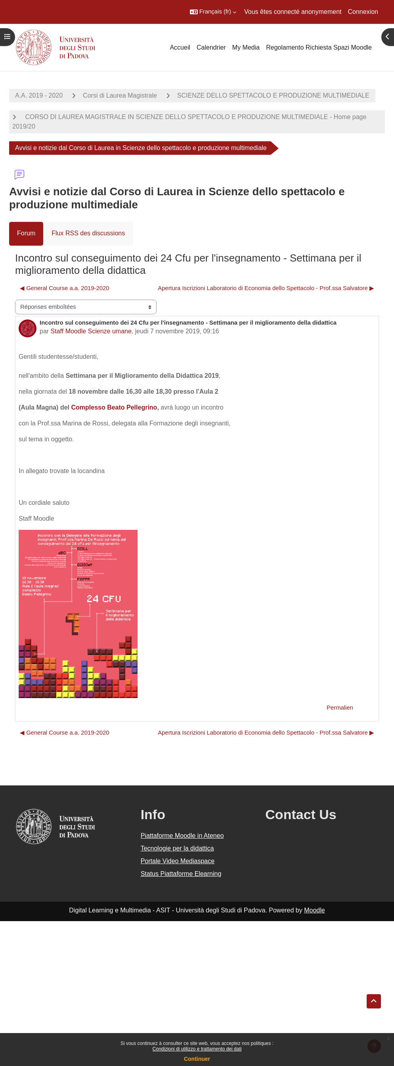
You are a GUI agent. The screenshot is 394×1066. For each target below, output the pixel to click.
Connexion (363, 11)
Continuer (197, 1059)
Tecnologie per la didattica (177, 848)
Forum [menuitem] (26, 233)
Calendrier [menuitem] (211, 47)
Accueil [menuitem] (180, 47)
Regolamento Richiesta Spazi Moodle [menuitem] (319, 47)
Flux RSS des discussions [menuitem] (88, 233)
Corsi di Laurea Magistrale (120, 95)
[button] (213, 12)
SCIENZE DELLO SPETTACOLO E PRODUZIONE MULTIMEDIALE (273, 95)
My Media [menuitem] (246, 47)
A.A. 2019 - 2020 (39, 95)
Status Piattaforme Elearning (181, 873)
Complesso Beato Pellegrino (114, 407)
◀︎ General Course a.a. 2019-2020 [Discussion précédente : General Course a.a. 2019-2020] (64, 288)
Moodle (314, 910)
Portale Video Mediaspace (178, 861)
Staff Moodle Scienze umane (91, 331)
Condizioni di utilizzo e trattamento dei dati (197, 1049)
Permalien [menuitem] (340, 707)
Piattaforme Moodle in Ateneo (182, 835)
